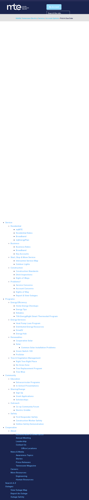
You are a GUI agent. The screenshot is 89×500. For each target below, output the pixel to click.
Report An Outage (19, 493)
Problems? (16, 281)
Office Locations (29, 448)
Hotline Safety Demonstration (30, 424)
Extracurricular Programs (28, 382)
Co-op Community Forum (27, 407)
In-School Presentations (27, 386)
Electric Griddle (23, 410)
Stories (19, 459)
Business (15, 243)
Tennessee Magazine (26, 466)
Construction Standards (27, 271)
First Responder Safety (26, 417)
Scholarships (22, 400)
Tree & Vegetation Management (26, 358)
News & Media (17, 452)
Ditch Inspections (24, 274)
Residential (16, 226)
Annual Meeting (23, 438)
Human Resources (24, 479)
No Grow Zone (22, 365)
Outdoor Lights (23, 264)
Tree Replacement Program (29, 368)
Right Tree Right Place (26, 361)
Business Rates (23, 247)
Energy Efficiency (19, 302)
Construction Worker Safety (29, 420)
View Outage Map (19, 490)
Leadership (21, 441)
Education (15, 379)
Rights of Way (22, 292)
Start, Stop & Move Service (23, 257)
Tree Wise (20, 372)
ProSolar (20, 354)
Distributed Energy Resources (30, 327)
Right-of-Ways (22, 278)
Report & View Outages (27, 295)
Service (8, 222)
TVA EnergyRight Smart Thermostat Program (37, 316)
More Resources (18, 472)
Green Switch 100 (24, 351)
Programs (10, 299)
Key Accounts (22, 254)
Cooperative (11, 427)
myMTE (19, 229)
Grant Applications (25, 396)
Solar (18, 344)
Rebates (20, 313)
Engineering (21, 476)
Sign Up (19, 393)
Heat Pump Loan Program (28, 323)
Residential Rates (24, 233)
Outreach (15, 403)
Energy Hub (21, 333)
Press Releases (23, 462)
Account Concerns (25, 288)
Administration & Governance (30, 434)
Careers (14, 469)
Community (10, 375)
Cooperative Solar (24, 341)
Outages (9, 486)
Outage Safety (17, 497)
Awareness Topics (24, 455)
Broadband (21, 236)
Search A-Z (10, 483)
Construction (17, 268)
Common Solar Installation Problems (38, 347)
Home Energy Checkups (27, 306)
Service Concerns (24, 285)
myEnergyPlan (22, 240)
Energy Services (18, 320)
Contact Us (21, 445)
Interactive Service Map (27, 261)
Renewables (16, 337)
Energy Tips (21, 309)
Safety (14, 413)
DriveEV (19, 330)
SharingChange (18, 389)
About (13, 431)
